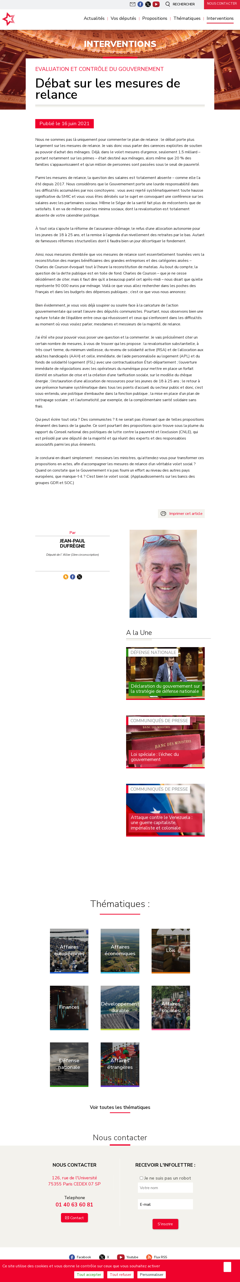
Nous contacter (220, 4)
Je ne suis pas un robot (165, 1171)
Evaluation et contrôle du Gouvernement (100, 69)
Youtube (128, 1251)
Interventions (220, 18)
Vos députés (123, 18)
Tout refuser (120, 1274)
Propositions (154, 18)
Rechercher (177, 4)
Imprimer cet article (186, 513)
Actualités (94, 18)
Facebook (77, 1251)
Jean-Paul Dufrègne (74, 541)
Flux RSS (159, 1251)
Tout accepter (89, 1274)
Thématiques (187, 18)
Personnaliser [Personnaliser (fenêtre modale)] (151, 1274)
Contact (77, 1211)
